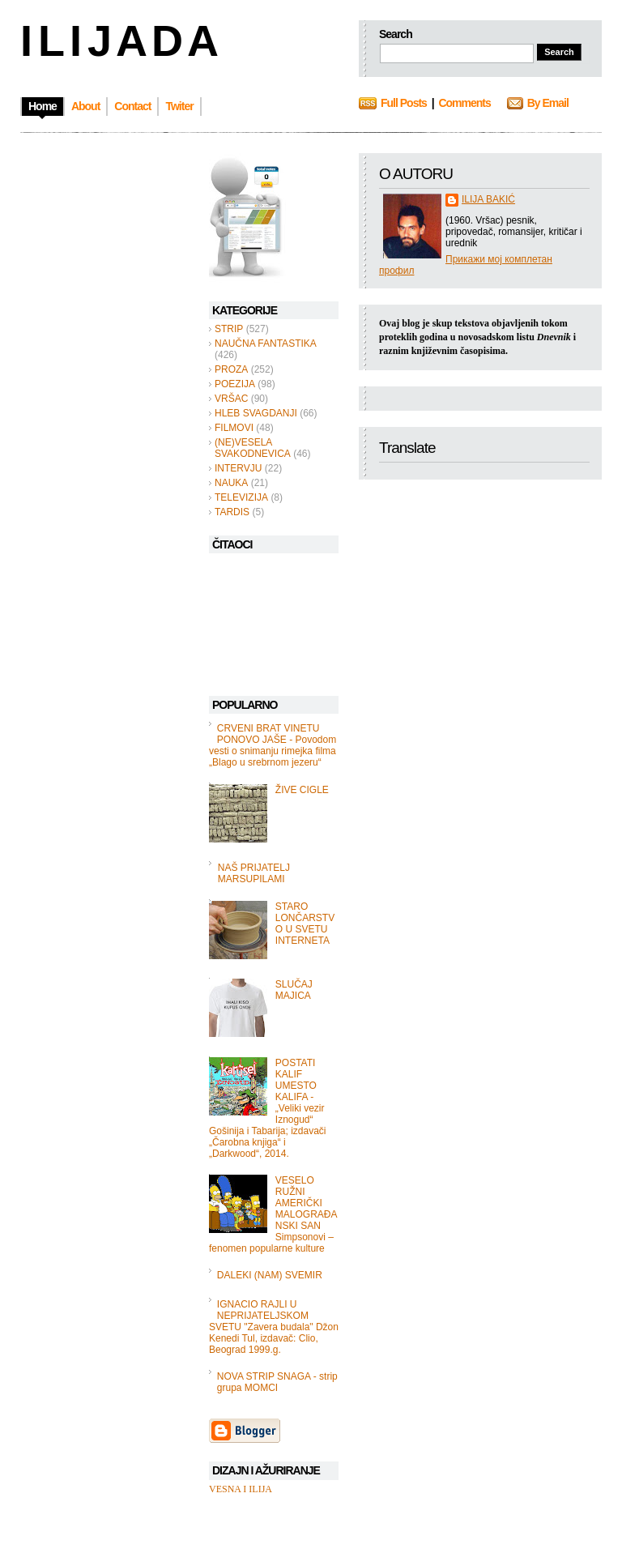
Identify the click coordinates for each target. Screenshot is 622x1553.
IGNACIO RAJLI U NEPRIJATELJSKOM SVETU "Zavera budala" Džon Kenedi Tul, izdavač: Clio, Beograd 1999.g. (274, 1327)
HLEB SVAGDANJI (256, 413)
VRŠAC (231, 398)
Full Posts (404, 102)
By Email (548, 102)
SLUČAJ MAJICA (294, 990)
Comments (464, 102)
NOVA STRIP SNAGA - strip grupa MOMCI (277, 1382)
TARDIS (232, 512)
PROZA (231, 369)
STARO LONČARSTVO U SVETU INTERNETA (304, 923)
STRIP (229, 329)
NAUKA (231, 483)
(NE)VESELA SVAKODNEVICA (253, 448)
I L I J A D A (117, 40)
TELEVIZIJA (241, 497)
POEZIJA (235, 384)
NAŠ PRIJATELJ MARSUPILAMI (254, 873)
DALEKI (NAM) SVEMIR (269, 1275)
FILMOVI (234, 427)
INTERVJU (238, 468)
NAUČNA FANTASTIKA (266, 343)
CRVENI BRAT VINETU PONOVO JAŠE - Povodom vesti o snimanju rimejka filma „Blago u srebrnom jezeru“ (272, 745)
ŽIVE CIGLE (302, 790)
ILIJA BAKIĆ (488, 199)
